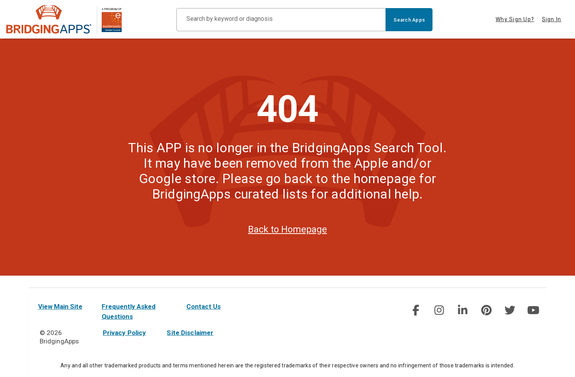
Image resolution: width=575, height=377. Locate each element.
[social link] (416, 310)
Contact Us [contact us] (203, 306)
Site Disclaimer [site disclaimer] (190, 333)
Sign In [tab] (552, 19)
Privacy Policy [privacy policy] (124, 333)
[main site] (64, 19)
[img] (415, 310)
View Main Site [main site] (60, 306)
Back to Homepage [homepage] (287, 241)
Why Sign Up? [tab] (515, 19)
